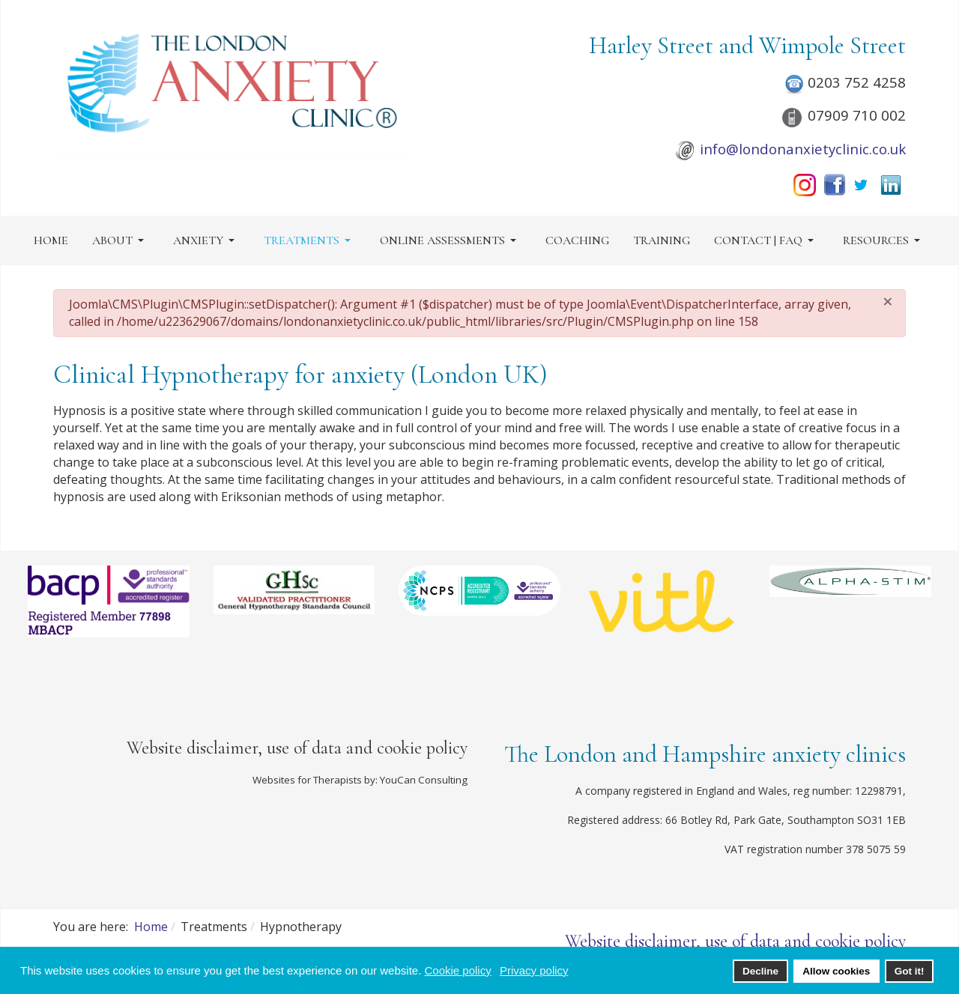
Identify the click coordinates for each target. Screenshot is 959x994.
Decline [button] (760, 971)
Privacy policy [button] (534, 970)
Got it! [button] (910, 971)
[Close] (888, 301)
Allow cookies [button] (836, 971)
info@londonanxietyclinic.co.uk (803, 148)
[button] (120, 240)
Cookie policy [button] (457, 970)
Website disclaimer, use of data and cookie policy (297, 748)
